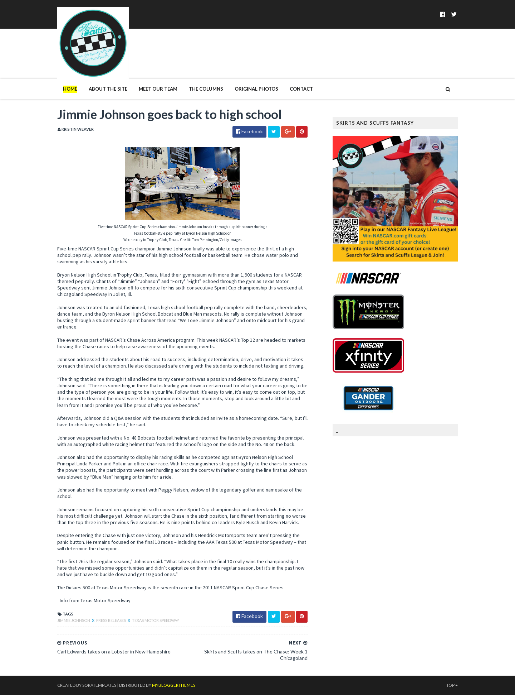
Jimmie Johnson (74, 620)
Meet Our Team (158, 89)
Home (70, 89)
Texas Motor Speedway (155, 620)
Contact (301, 89)
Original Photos (256, 89)
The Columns (206, 89)
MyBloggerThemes (173, 685)
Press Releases (111, 620)
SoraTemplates (99, 685)
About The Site (108, 89)
